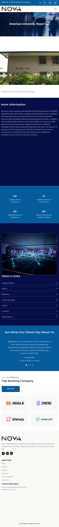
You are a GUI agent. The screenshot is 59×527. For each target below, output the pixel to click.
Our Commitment (7, 477)
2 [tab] (28, 365)
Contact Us (5, 480)
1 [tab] (26, 365)
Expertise (5, 473)
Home (4, 463)
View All (10, 389)
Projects (4, 470)
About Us (5, 467)
